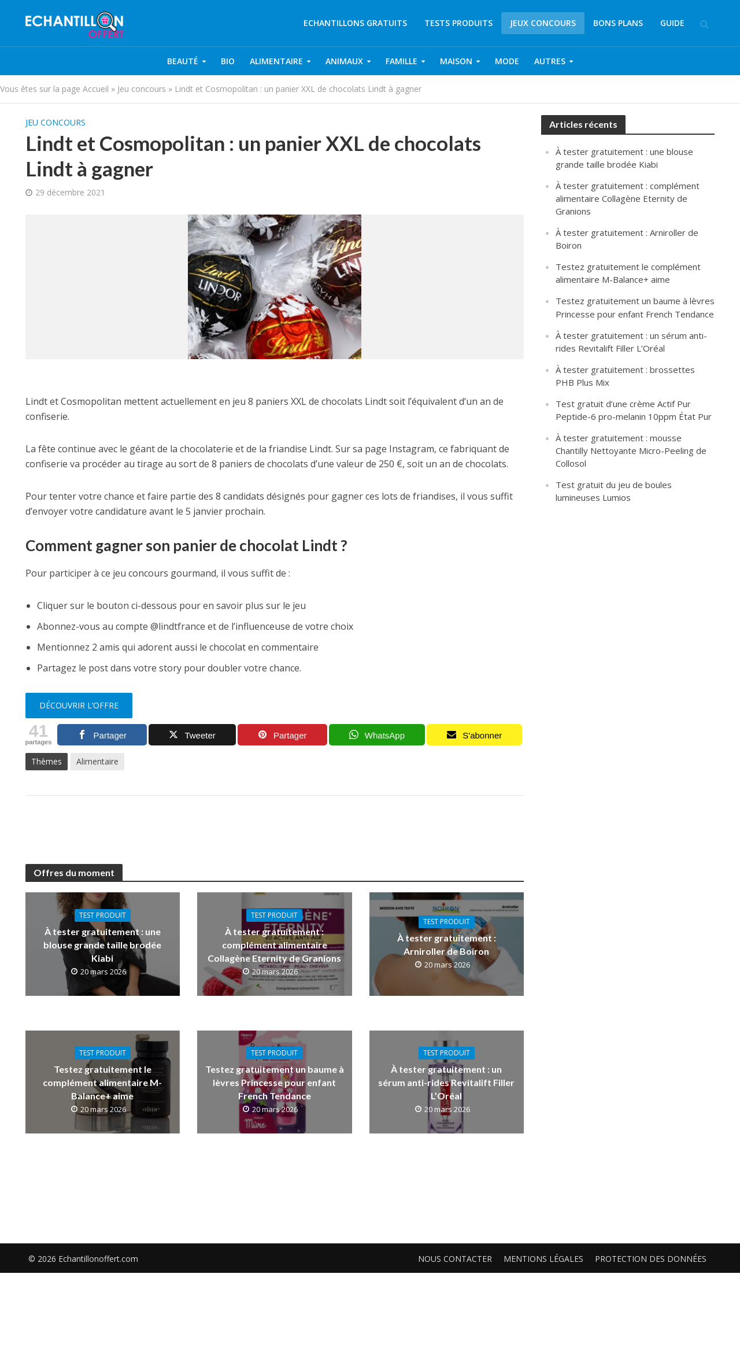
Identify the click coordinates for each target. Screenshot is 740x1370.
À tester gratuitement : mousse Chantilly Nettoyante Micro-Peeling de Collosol (631, 450)
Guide (672, 22)
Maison (456, 61)
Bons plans (618, 22)
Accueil (96, 88)
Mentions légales (543, 1241)
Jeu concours (141, 88)
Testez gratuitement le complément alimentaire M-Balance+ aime (102, 1082)
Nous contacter (455, 1241)
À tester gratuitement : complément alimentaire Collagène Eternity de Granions (274, 944)
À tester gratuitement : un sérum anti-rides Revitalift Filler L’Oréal (446, 1082)
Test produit (102, 915)
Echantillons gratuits (355, 22)
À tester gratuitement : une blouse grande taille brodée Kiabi (102, 944)
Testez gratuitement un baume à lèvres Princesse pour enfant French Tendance (274, 1082)
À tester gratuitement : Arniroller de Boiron (446, 944)
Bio (228, 61)
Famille (401, 61)
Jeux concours (543, 22)
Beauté (182, 61)
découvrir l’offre (79, 705)
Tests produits (458, 22)
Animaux (344, 61)
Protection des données (650, 1241)
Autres (549, 61)
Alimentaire (276, 61)
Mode (507, 61)
